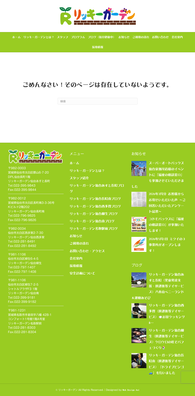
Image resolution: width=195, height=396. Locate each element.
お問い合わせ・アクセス (87, 251)
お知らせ (124, 37)
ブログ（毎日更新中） (102, 37)
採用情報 (97, 47)
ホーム (16, 37)
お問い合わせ (160, 37)
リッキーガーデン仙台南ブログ (92, 221)
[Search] (98, 101)
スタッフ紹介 (79, 178)
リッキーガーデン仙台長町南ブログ (95, 198)
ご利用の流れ (140, 37)
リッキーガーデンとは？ (38, 37)
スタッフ (62, 37)
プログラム (78, 37)
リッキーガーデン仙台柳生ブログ (94, 213)
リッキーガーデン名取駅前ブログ (94, 228)
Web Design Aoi (131, 390)
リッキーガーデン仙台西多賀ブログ (95, 206)
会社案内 (177, 37)
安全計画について (82, 273)
